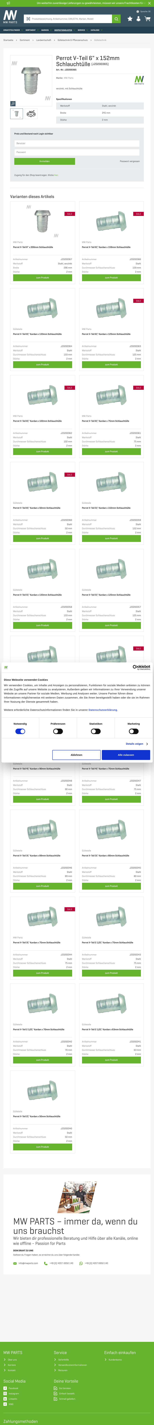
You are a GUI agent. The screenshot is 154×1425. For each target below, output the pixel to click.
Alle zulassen (126, 754)
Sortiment (32, 30)
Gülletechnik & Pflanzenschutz (73, 40)
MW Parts (18, 242)
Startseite (8, 40)
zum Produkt (42, 277)
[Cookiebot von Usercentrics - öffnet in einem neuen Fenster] (135, 667)
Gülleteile (17, 329)
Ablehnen (76, 754)
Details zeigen (134, 743)
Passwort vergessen (130, 161)
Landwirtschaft (43, 40)
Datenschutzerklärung (103, 710)
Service (83, 30)
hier (56, 175)
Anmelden (44, 161)
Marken (46, 30)
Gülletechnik (100, 40)
